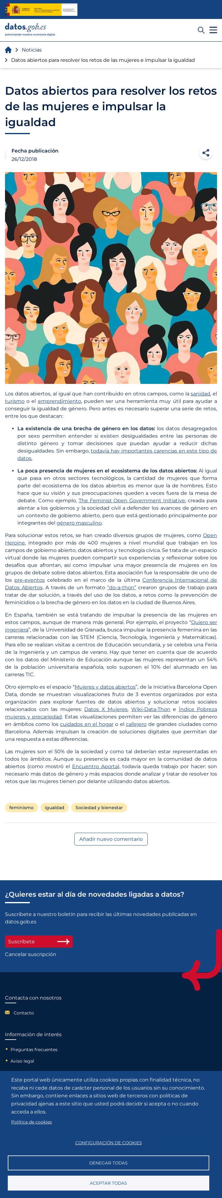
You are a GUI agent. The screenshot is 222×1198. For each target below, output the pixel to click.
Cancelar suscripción (30, 954)
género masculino (79, 523)
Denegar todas (108, 1162)
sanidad (200, 394)
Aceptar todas (108, 1183)
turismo (15, 401)
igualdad (54, 807)
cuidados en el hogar (86, 724)
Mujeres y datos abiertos (105, 687)
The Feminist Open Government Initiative (132, 500)
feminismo (21, 807)
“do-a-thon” (121, 587)
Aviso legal (22, 1061)
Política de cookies (31, 1121)
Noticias (32, 50)
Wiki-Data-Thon (150, 709)
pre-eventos (29, 580)
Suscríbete (39, 942)
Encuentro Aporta (95, 766)
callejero (136, 724)
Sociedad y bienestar (99, 807)
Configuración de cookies (108, 1142)
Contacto (24, 1013)
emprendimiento (59, 401)
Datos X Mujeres (105, 709)
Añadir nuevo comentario (111, 839)
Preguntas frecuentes (34, 1049)
